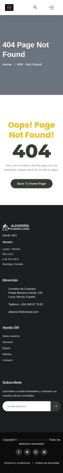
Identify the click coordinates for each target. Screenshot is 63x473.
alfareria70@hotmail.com (23, 311)
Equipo (6, 348)
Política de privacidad (47, 462)
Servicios (8, 342)
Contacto (8, 360)
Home (8, 64)
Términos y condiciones (17, 462)
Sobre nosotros (11, 336)
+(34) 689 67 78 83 (31, 304)
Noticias (7, 354)
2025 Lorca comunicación (32, 439)
